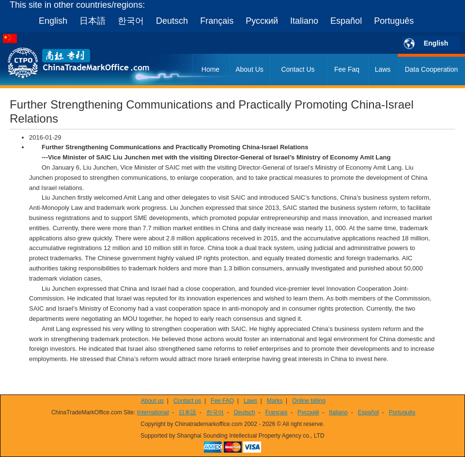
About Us (249, 69)
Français (216, 21)
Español (346, 21)
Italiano (304, 21)
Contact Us (297, 69)
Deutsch (172, 21)
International (153, 412)
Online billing (309, 400)
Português (394, 21)
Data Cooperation (431, 69)
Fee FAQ (222, 400)
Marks (275, 400)
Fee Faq (346, 69)
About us (152, 400)
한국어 (131, 21)
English (53, 21)
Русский (262, 21)
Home (210, 69)
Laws (383, 69)
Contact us (187, 400)
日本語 (92, 21)
